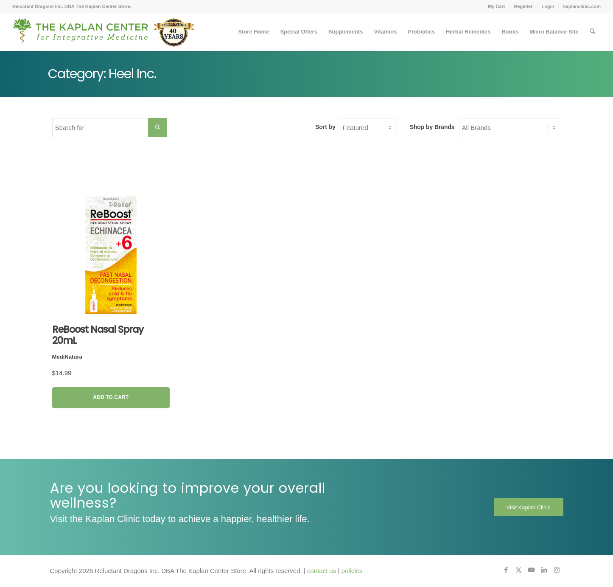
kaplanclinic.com (582, 6)
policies (352, 570)
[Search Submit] (157, 127)
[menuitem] (496, 6)
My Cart (496, 6)
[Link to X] (518, 570)
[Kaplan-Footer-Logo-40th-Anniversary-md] (103, 35)
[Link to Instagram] (557, 570)
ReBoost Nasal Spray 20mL (97, 335)
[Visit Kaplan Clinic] (528, 507)
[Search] (592, 32)
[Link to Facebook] (506, 570)
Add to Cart (111, 397)
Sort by (325, 127)
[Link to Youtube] (531, 570)
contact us (321, 570)
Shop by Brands (432, 127)
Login (548, 6)
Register (523, 6)
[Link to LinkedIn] (544, 570)
